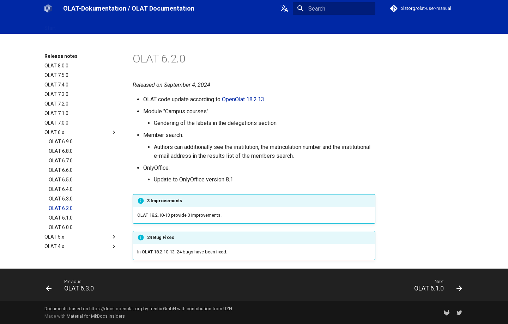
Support (174, 26)
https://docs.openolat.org (115, 308)
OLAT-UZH (75, 26)
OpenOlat (106, 26)
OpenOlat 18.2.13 (243, 99)
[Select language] (284, 8)
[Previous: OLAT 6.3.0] (72, 287)
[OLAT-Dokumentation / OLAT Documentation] (48, 8)
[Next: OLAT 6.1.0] (436, 287)
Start (50, 26)
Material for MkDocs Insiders (96, 316)
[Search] (334, 8)
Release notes (141, 26)
